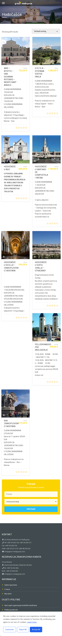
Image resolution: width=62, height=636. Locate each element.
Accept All (36, 630)
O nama (7, 589)
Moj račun (8, 594)
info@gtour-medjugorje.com (14, 551)
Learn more (32, 622)
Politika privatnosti (11, 610)
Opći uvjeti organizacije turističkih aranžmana (20, 605)
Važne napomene (10, 585)
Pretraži (31, 509)
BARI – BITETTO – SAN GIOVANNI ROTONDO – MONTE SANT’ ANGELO (10, 76)
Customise (9, 630)
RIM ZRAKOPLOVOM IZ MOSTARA (11, 423)
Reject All (23, 630)
